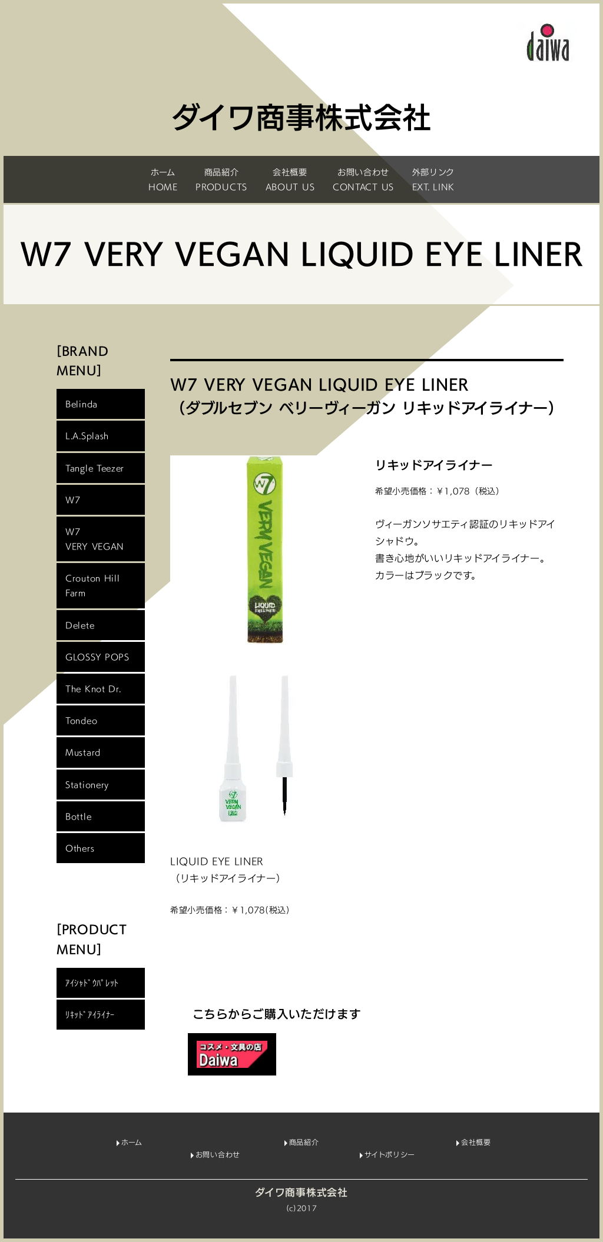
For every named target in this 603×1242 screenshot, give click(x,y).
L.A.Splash (87, 435)
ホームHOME (163, 179)
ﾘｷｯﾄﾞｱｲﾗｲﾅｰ (90, 1014)
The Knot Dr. (93, 688)
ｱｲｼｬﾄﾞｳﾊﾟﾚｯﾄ (92, 983)
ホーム (131, 1142)
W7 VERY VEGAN (94, 538)
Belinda (81, 404)
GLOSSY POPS (97, 657)
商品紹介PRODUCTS (221, 179)
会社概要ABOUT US (290, 179)
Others (79, 848)
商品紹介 (304, 1142)
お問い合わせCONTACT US (363, 179)
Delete (79, 625)
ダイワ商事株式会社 (301, 1192)
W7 (72, 500)
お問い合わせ (218, 1155)
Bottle (78, 816)
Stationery (87, 784)
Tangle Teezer (94, 468)
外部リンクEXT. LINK (433, 179)
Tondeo (81, 720)
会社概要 (476, 1142)
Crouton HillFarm (92, 585)
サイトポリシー (390, 1155)
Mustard (83, 752)
